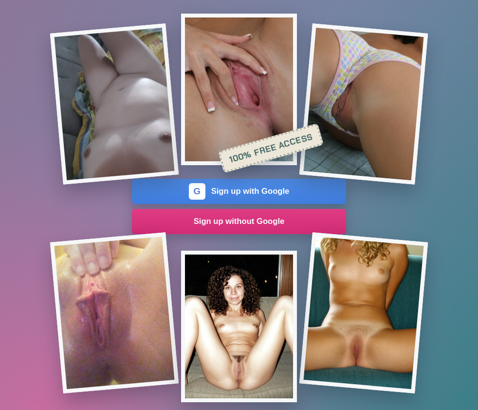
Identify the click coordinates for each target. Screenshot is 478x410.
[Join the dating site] (114, 104)
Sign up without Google (239, 221)
